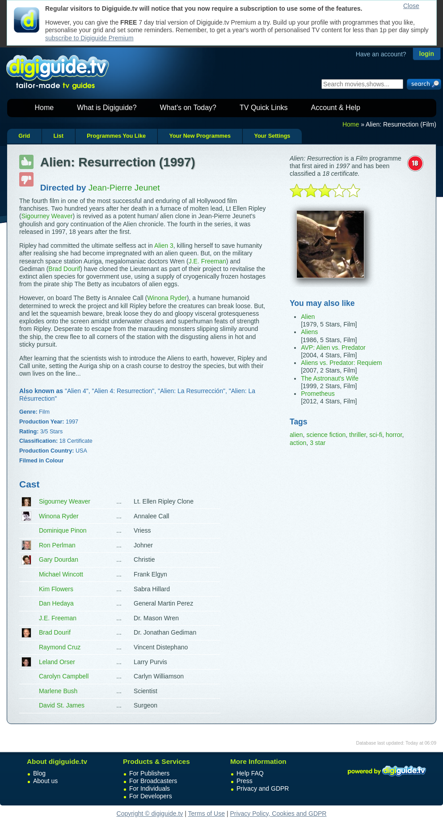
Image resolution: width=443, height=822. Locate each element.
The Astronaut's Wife (330, 378)
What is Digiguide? (106, 107)
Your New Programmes (200, 136)
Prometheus (317, 393)
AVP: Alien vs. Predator (333, 347)
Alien (308, 316)
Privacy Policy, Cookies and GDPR (278, 813)
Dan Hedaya (56, 603)
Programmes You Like (116, 136)
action (298, 442)
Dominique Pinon (63, 530)
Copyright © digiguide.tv (150, 813)
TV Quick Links (264, 107)
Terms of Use (206, 813)
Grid (24, 136)
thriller (357, 434)
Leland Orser (57, 661)
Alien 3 (163, 245)
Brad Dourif (64, 268)
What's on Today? (188, 107)
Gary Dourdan (58, 559)
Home (44, 107)
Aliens (309, 331)
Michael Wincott (61, 574)
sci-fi (375, 434)
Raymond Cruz (59, 647)
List (58, 136)
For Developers (150, 796)
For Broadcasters (153, 780)
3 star (317, 442)
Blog (39, 773)
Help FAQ (250, 773)
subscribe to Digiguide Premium (89, 38)
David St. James (61, 705)
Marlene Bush (58, 691)
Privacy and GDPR (262, 788)
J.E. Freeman (207, 261)
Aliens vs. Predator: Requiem (341, 362)
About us (45, 780)
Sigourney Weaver (47, 216)
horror (394, 434)
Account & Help (335, 107)
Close (411, 5)
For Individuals (149, 788)
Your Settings (272, 136)
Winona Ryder (167, 297)
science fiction (326, 434)
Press (244, 780)
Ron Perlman (57, 545)
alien (296, 434)
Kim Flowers (56, 589)
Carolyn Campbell (64, 676)
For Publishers (149, 773)
